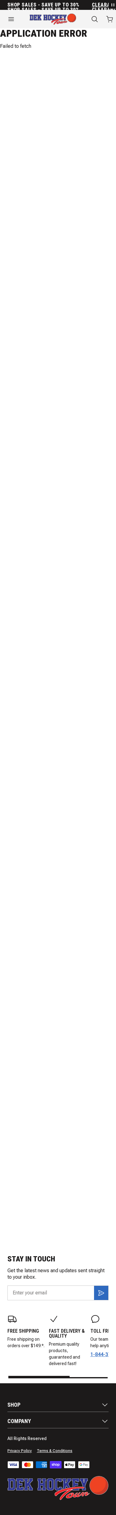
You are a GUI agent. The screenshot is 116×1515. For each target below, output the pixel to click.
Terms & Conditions (54, 1451)
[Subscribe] (101, 1293)
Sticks (15, 144)
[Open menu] (11, 19)
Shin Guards (21, 195)
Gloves (69, 144)
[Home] (53, 19)
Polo (53, 77)
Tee (37, 77)
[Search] (94, 19)
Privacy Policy (19, 1451)
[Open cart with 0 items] (109, 19)
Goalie (68, 195)
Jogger (18, 77)
